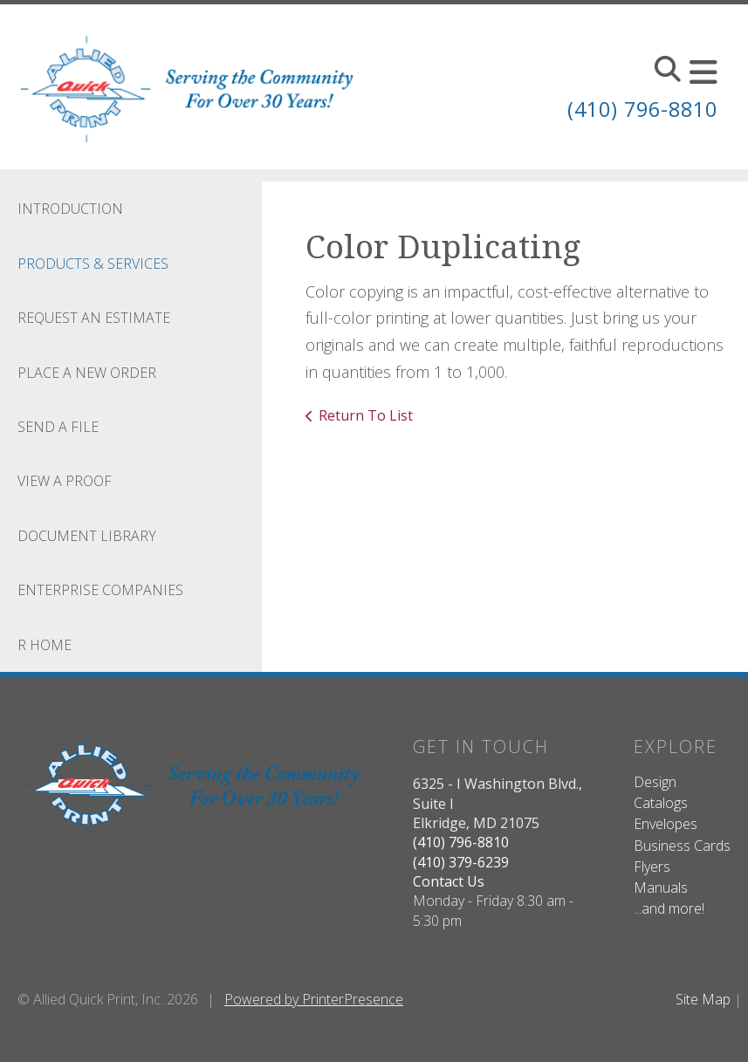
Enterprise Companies (100, 590)
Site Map (703, 999)
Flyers (652, 866)
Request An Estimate (93, 317)
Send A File (58, 426)
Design (655, 781)
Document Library (86, 535)
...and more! (669, 908)
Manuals (661, 887)
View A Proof (64, 480)
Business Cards (682, 845)
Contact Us (448, 881)
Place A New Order (86, 372)
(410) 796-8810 (638, 108)
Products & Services (92, 263)
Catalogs (661, 802)
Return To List (366, 415)
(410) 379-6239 (461, 862)
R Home (44, 644)
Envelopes (665, 823)
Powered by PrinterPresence (313, 999)
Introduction (70, 208)
